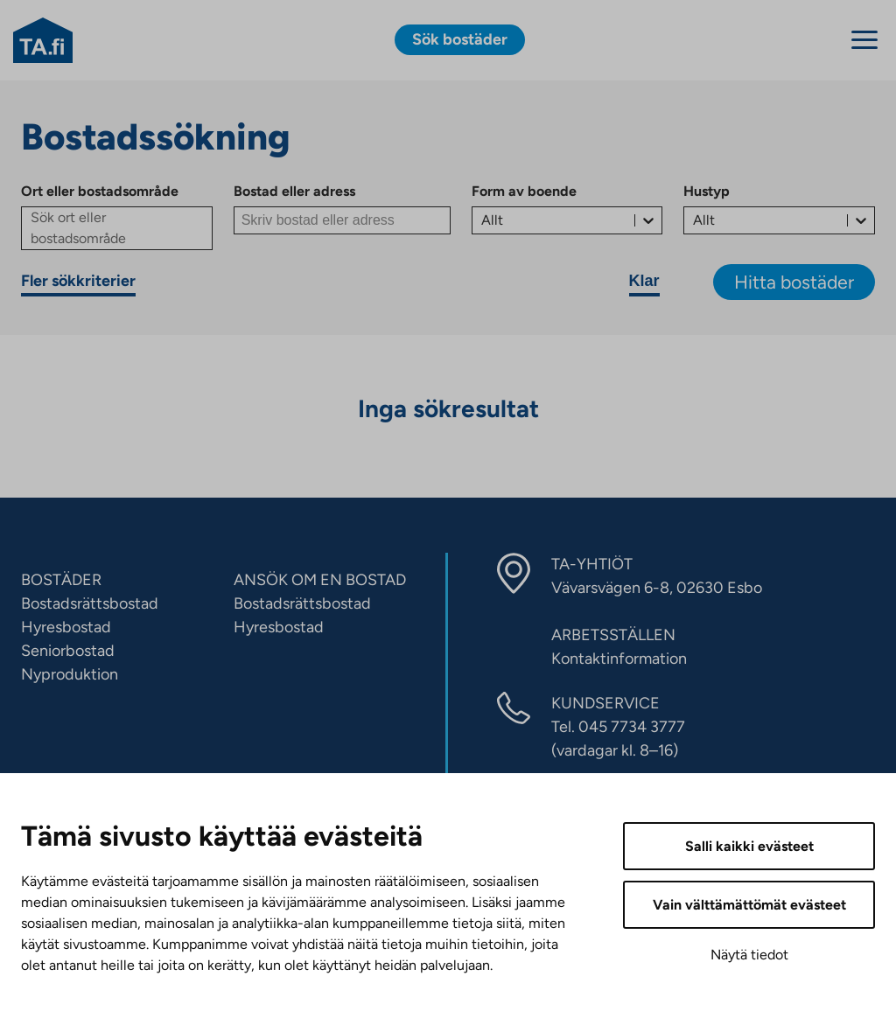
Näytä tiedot (749, 954)
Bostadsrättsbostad (89, 603)
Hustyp (706, 191)
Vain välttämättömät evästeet (749, 904)
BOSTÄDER (61, 579)
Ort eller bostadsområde (99, 191)
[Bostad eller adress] (342, 220)
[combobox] (483, 220)
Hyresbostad (66, 627)
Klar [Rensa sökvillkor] (644, 280)
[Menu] (864, 39)
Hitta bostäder (794, 282)
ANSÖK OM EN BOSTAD (320, 579)
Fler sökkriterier (78, 280)
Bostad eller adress (294, 191)
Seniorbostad (68, 650)
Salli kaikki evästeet (749, 846)
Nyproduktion (69, 674)
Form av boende (524, 191)
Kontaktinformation (619, 658)
